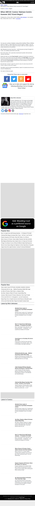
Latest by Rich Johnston (9, 303)
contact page (21, 497)
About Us (22, 498)
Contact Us (17, 498)
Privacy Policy (27, 498)
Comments (18, 18)
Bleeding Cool (11, 498)
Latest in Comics (6, 399)
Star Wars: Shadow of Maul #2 (25, 0)
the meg (32, 0)
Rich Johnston (24, 17)
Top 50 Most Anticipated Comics (9, 0)
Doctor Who (17, 0)
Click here (21, 113)
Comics (6, 8)
